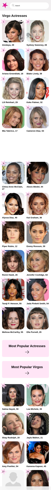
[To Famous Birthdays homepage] (5, 5)
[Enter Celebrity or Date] (29, 5)
